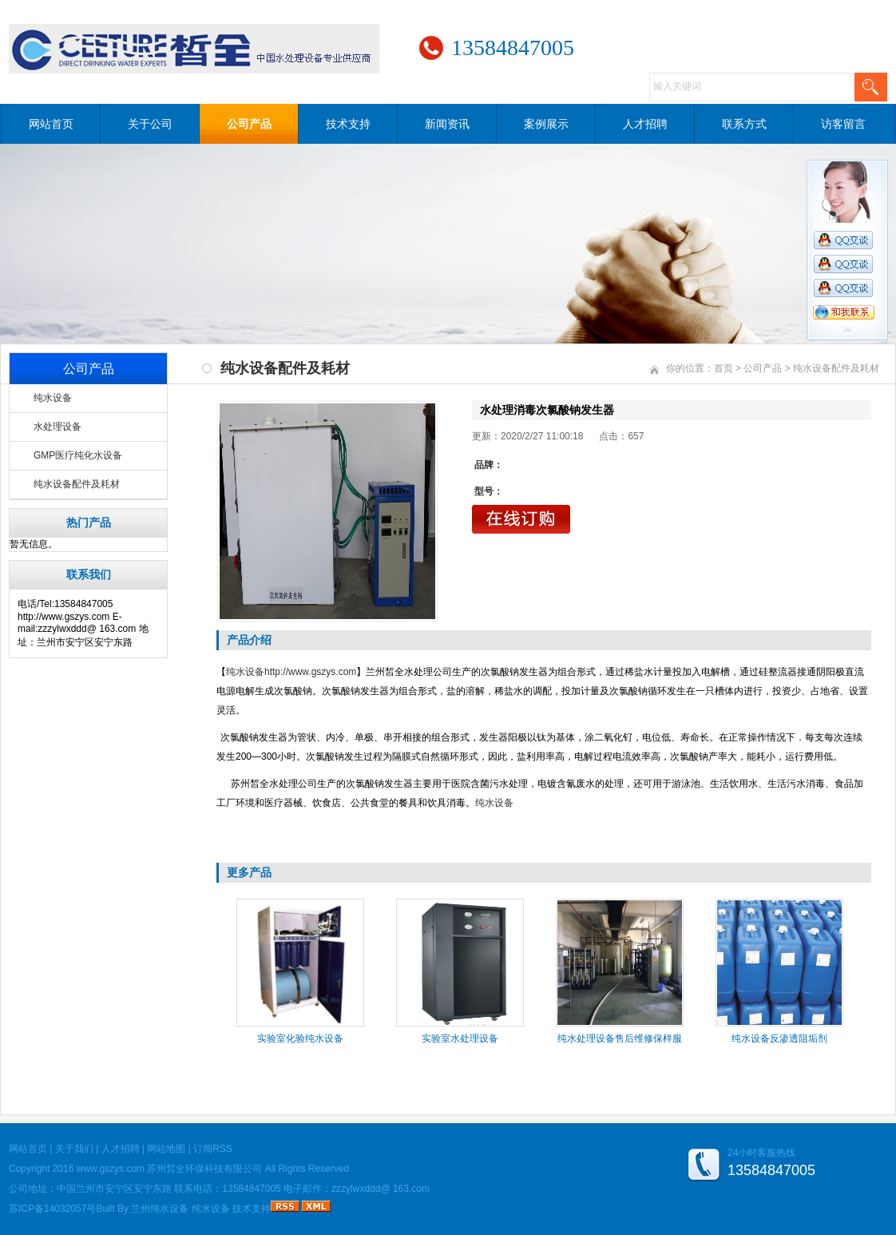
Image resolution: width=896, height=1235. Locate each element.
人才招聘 (645, 123)
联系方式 (744, 123)
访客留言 (843, 123)
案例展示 (546, 123)
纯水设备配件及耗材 (77, 484)
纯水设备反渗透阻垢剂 (779, 1038)
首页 (723, 368)
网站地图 (166, 1148)
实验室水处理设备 (460, 1038)
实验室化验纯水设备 (300, 1038)
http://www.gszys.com (310, 671)
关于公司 (150, 123)
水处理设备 (57, 426)
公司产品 (249, 123)
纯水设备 (53, 397)
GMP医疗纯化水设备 (78, 455)
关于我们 (74, 1148)
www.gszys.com (111, 1168)
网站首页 (51, 123)
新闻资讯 (447, 123)
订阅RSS (212, 1148)
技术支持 (348, 123)
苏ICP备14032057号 (52, 1208)
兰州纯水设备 (159, 1208)
